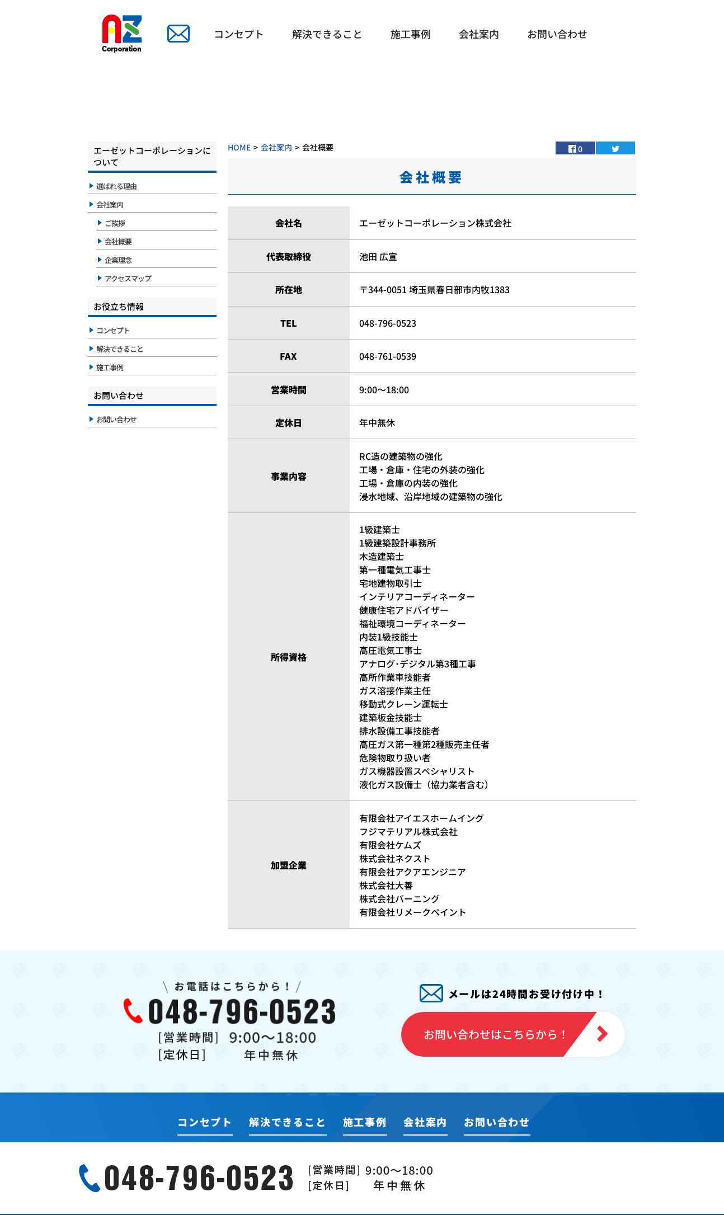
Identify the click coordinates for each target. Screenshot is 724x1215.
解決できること (327, 33)
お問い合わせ (557, 33)
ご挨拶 (115, 223)
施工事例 (411, 33)
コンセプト (239, 33)
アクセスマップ (128, 278)
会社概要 (118, 241)
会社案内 (479, 33)
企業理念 (118, 260)
